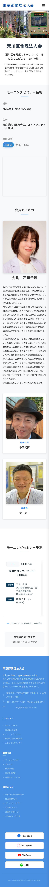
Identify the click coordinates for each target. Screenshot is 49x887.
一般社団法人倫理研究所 (13, 794)
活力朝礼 (7, 764)
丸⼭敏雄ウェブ (10, 799)
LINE (24, 865)
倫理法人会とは (10, 730)
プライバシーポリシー (12, 803)
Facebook (24, 835)
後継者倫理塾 (9, 773)
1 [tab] (24, 35)
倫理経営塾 (8, 768)
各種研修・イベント (12, 777)
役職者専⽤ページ (11, 812)
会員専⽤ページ (10, 807)
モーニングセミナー (12, 734)
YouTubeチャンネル (11, 816)
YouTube (24, 855)
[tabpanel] (24, 24)
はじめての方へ (10, 725)
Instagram (24, 845)
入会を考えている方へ (12, 743)
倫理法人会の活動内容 (12, 738)
